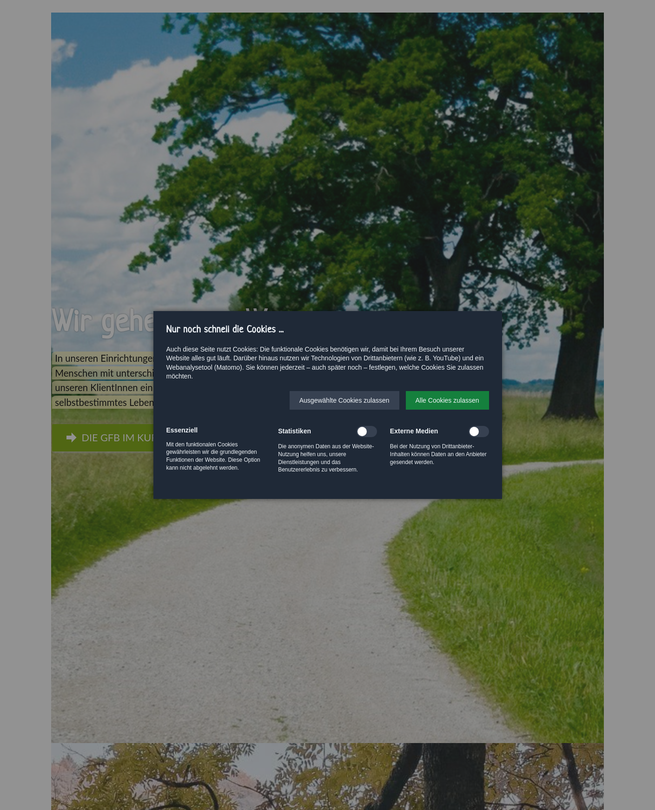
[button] (344, 400)
